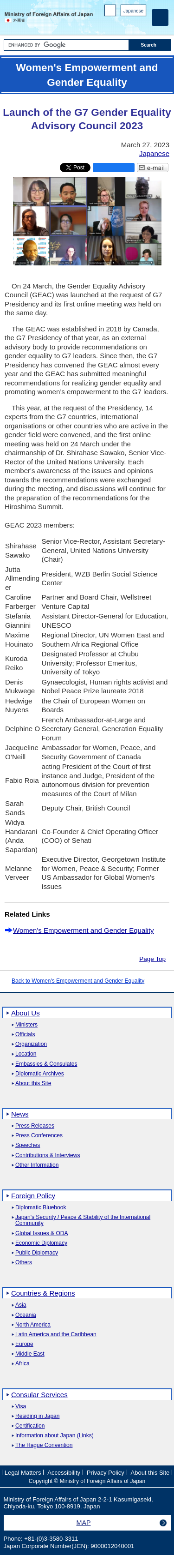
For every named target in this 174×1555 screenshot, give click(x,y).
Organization (31, 1044)
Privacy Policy (105, 1472)
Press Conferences (39, 1136)
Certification (30, 1426)
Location (25, 1054)
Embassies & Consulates (46, 1064)
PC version (110, 12)
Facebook (117, 23)
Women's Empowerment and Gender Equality (83, 930)
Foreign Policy (33, 1196)
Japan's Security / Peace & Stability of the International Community (82, 1220)
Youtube (141, 23)
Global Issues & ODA (41, 1234)
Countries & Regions (43, 1293)
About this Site (33, 1084)
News (20, 1114)
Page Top (152, 958)
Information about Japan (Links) (54, 1436)
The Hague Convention (43, 1445)
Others (23, 1263)
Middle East (30, 1354)
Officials (25, 1035)
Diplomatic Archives (39, 1074)
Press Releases (34, 1126)
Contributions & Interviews (47, 1156)
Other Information (36, 1165)
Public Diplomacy (36, 1253)
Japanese (133, 10)
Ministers (26, 1025)
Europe (24, 1344)
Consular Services (39, 1395)
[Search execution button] (150, 45)
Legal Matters (23, 1472)
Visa (20, 1407)
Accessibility (63, 1472)
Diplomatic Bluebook (40, 1208)
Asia (20, 1305)
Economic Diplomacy (41, 1243)
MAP (84, 1522)
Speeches (27, 1145)
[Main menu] (160, 17)
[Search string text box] (66, 45)
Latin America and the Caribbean (56, 1335)
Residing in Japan (37, 1416)
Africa (22, 1364)
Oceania (25, 1315)
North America (33, 1325)
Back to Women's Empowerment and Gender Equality (78, 981)
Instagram (129, 23)
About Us (25, 1013)
